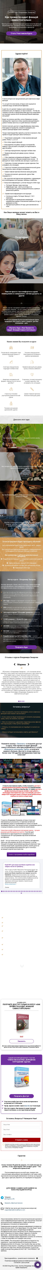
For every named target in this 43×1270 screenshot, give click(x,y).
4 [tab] (6, 891)
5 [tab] (8, 891)
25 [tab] (41, 891)
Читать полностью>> (10, 884)
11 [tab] (18, 891)
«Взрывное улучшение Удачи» (17, 749)
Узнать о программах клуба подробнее (21, 854)
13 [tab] (21, 891)
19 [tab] (31, 891)
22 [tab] (36, 891)
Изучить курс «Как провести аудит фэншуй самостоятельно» (21, 329)
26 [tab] (21, 893)
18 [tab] (29, 891)
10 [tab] (16, 891)
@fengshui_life (10, 1199)
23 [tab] (37, 891)
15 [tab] (24, 891)
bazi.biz (27, 1106)
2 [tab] (20, 701)
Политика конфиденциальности (15, 1261)
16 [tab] (26, 891)
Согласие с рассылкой (21, 1262)
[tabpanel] (21, 679)
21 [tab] (34, 891)
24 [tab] (39, 891)
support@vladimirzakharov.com (15, 1210)
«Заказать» (21, 744)
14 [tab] (23, 891)
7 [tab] (11, 891)
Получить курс (21, 647)
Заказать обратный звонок (14, 1203)
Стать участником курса (21, 33)
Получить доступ (21, 1096)
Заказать (21, 1041)
